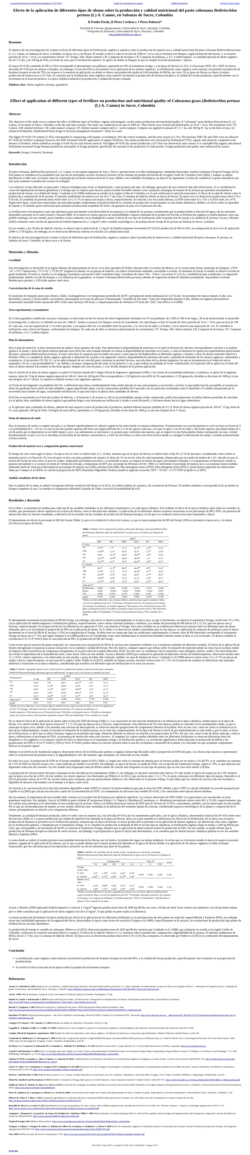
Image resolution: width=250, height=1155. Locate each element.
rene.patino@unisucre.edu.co (125, 34)
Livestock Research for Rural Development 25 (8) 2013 (36, 3)
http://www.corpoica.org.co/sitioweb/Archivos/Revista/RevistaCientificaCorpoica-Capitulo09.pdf (54, 1108)
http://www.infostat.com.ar (193, 1046)
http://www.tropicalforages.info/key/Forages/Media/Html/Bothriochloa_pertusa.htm (80, 1054)
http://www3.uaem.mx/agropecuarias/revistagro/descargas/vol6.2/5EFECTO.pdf (72, 1129)
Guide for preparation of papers (128, 3)
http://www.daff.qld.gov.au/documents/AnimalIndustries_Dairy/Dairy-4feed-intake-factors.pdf (52, 1002)
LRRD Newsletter (179, 3)
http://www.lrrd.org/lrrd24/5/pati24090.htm (35, 1087)
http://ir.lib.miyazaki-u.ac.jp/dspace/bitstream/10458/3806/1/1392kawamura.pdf (203, 1079)
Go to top (13, 1150)
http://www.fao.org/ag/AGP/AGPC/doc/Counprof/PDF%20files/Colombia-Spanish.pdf (104, 1134)
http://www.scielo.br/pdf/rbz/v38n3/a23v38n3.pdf (56, 1116)
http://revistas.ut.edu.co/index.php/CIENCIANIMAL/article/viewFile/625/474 (45, 1100)
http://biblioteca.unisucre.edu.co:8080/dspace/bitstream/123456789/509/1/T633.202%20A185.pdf (113, 989)
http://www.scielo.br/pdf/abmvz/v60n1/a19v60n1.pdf (57, 1069)
